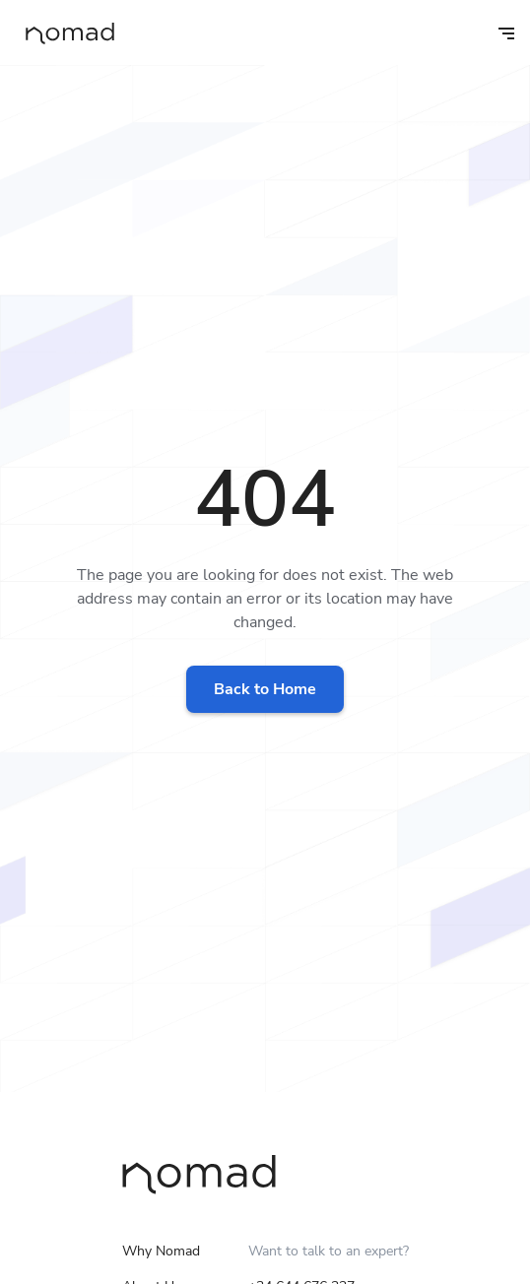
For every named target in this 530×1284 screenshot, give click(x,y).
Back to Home (265, 689)
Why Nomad (161, 1251)
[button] (492, 32)
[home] (65, 33)
